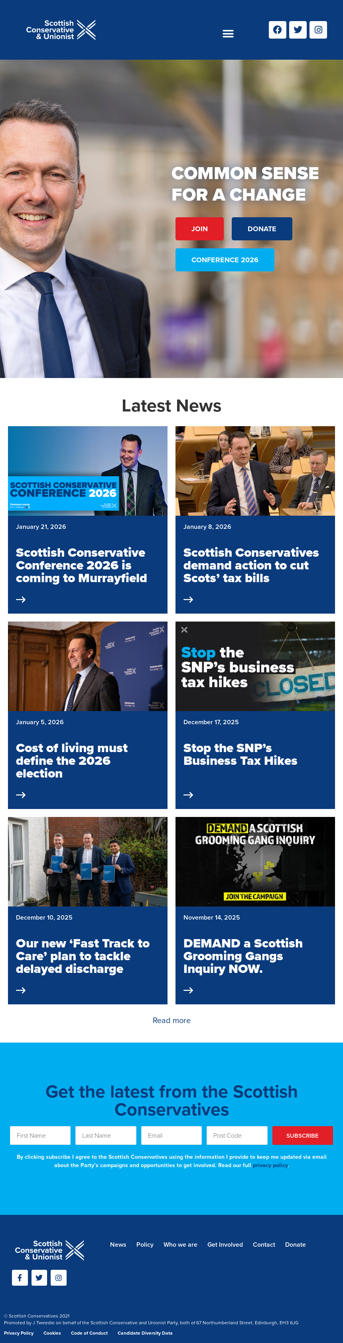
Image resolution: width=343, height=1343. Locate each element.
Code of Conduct (89, 1333)
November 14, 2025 (211, 917)
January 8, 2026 (207, 526)
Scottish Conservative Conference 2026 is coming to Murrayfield (81, 565)
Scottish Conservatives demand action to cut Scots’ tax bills (251, 565)
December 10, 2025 (44, 917)
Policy (145, 1244)
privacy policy (270, 1165)
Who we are (180, 1244)
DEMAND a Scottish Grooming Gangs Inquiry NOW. (243, 956)
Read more (172, 1020)
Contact (264, 1244)
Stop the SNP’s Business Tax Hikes (240, 754)
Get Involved (225, 1244)
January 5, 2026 (40, 722)
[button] (228, 34)
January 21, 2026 (41, 526)
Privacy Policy (19, 1333)
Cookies (52, 1333)
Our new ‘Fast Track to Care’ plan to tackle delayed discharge (83, 956)
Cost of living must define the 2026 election (72, 760)
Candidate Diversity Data (145, 1333)
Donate (295, 1244)
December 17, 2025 (211, 722)
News (118, 1244)
